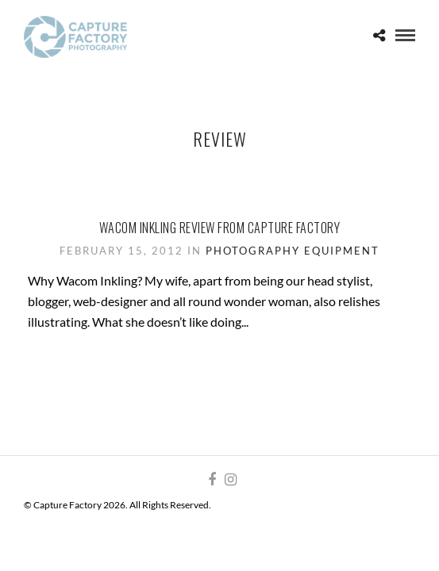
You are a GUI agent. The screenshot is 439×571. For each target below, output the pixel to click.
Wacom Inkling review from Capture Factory (220, 227)
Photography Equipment (292, 250)
